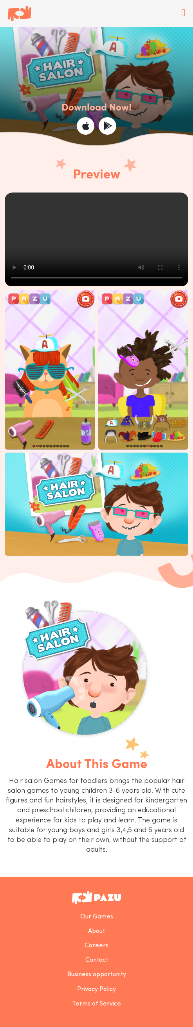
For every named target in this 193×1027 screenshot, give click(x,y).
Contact (96, 960)
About (96, 931)
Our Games (96, 917)
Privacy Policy (96, 989)
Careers (96, 946)
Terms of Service (96, 1004)
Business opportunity (96, 975)
